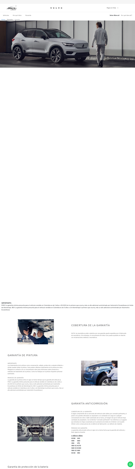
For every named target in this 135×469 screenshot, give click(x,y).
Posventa (28, 15)
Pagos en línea (112, 8)
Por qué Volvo (17, 15)
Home (3, 19)
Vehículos (6, 15)
